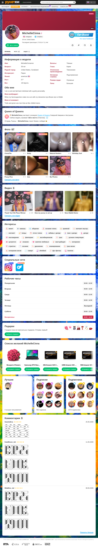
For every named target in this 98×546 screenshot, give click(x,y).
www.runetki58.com (24, 539)
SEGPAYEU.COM (49, 539)
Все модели (5, 6)
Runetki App (64, 6)
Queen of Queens (44, 115)
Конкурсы (55, 6)
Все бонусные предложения (40, 6)
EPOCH (42, 539)
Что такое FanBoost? (86, 39)
